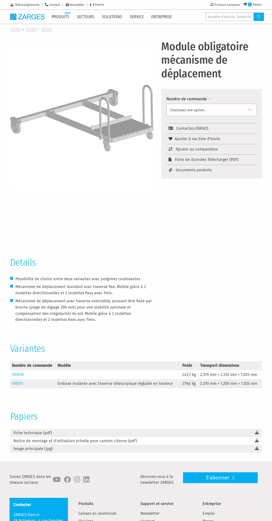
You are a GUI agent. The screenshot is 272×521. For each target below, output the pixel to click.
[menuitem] (61, 16)
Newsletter (150, 513)
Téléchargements (26, 5)
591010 (18, 374)
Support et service (157, 503)
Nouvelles (77, 5)
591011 (17, 383)
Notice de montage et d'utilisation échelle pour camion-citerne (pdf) (75, 440)
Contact (54, 5)
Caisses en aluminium (97, 513)
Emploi (209, 513)
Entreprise (212, 503)
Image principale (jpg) (33, 448)
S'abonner (218, 478)
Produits (85, 503)
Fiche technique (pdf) (32, 432)
